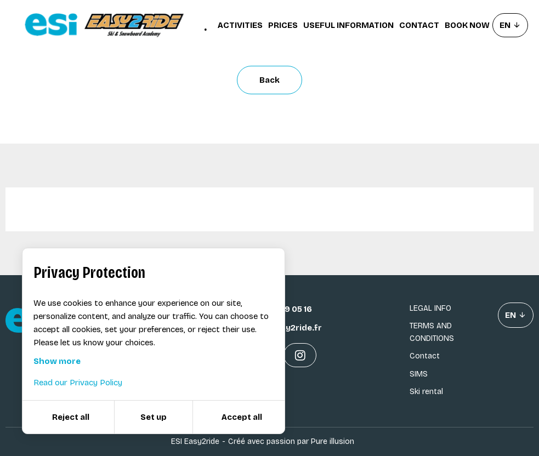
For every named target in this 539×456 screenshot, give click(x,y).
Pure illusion (332, 441)
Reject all (70, 417)
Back (269, 80)
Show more (57, 361)
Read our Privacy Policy (77, 382)
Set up (153, 417)
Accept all (242, 417)
